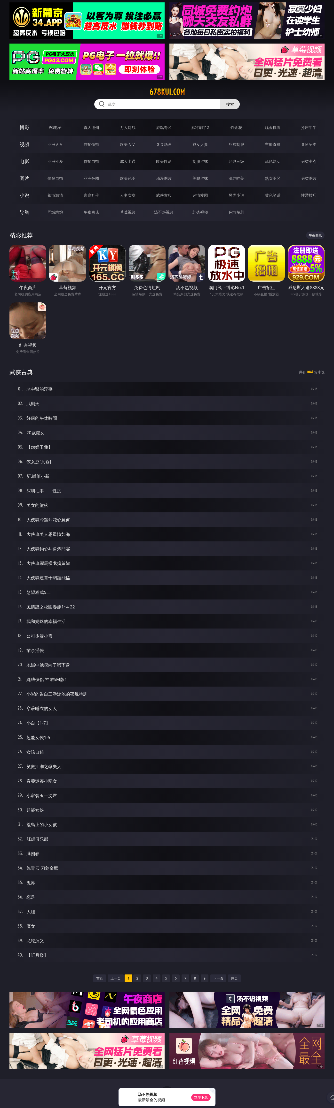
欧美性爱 (164, 161)
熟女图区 (272, 178)
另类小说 (236, 195)
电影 (24, 161)
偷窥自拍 (55, 178)
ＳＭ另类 (309, 144)
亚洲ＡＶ (55, 144)
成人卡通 (127, 161)
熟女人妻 (200, 144)
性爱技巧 (309, 195)
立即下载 (201, 1097)
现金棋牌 (272, 127)
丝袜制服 (236, 144)
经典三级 (236, 161)
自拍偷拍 (91, 144)
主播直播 (272, 144)
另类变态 (309, 161)
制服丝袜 (200, 161)
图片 (24, 178)
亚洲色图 (91, 178)
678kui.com (167, 92)
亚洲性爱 (55, 161)
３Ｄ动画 (164, 144)
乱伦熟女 (272, 161)
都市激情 (55, 195)
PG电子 (55, 127)
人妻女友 (127, 195)
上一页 (116, 978)
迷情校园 (200, 195)
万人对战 (127, 127)
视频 (24, 144)
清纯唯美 (236, 178)
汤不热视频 (164, 212)
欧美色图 (127, 178)
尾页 (234, 978)
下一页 (218, 978)
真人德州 (91, 127)
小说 (24, 195)
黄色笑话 (272, 195)
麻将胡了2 (200, 127)
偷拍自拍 (91, 161)
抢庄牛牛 (309, 127)
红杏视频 (200, 212)
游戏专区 (164, 127)
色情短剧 (236, 212)
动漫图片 (164, 178)
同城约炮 (55, 212)
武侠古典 (164, 195)
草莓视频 (127, 212)
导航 (24, 212)
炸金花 (236, 127)
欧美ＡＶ (127, 144)
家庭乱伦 (91, 195)
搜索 (230, 104)
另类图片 (309, 178)
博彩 (24, 127)
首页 (99, 978)
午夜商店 (91, 212)
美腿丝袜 (200, 178)
